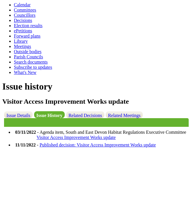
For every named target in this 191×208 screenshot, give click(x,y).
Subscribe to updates (33, 67)
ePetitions (23, 30)
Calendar (22, 4)
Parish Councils (28, 56)
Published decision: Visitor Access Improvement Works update (98, 144)
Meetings (22, 46)
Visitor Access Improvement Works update (76, 137)
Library (21, 41)
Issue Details (18, 115)
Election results (28, 25)
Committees (25, 10)
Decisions (23, 20)
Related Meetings (124, 115)
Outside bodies (28, 51)
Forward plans (27, 36)
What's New (25, 72)
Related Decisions (85, 115)
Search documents (31, 62)
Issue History (49, 115)
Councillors (25, 15)
